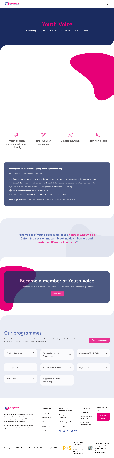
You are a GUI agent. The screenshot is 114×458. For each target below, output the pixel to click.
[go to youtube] (75, 430)
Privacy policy (84, 412)
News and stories (48, 422)
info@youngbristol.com (66, 422)
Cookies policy (85, 408)
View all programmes (99, 342)
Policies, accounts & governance (86, 417)
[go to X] (68, 430)
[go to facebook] (60, 430)
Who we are (46, 408)
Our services (46, 417)
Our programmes (48, 413)
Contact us (57, 295)
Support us (46, 426)
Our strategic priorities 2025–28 (86, 423)
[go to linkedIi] (71, 430)
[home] (11, 4)
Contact (45, 431)
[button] (102, 4)
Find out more (103, 417)
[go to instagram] (64, 430)
